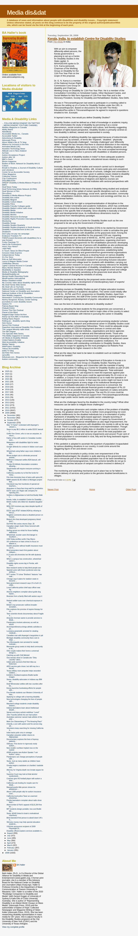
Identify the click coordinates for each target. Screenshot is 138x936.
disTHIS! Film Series (11, 353)
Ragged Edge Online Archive (14, 314)
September (12, 423)
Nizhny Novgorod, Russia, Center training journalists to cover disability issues (19, 300)
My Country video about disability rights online (21, 282)
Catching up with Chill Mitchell (18, 655)
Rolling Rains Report (11, 319)
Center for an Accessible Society (16, 172)
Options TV (7, 304)
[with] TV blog (8, 351)
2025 (7, 371)
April (9, 843)
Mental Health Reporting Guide (15, 276)
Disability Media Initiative (12, 212)
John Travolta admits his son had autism (22, 715)
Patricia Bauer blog (10, 306)
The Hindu (58, 42)
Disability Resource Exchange (15, 217)
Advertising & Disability (12, 138)
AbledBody (6, 132)
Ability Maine (7, 129)
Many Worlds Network (11, 268)
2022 (7, 379)
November (11, 418)
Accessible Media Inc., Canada (15, 134)
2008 (7, 853)
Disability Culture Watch (12, 202)
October (10, 420)
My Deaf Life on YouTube (12, 287)
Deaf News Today (9, 187)
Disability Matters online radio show (17, 208)
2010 (7, 410)
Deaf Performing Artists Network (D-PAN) (19, 189)
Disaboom (6, 231)
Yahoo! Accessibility (10, 348)
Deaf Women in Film (10, 191)
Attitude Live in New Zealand (14, 151)
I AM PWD (6, 248)
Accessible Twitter (9, 136)
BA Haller (21, 865)
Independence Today (11, 255)
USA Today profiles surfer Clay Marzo (21, 539)
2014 (7, 400)
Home (92, 489)
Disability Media (8, 210)
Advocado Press (9, 140)
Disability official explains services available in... (25, 831)
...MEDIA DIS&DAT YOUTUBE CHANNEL (20, 125)
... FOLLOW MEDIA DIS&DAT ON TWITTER (21, 123)
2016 (7, 395)
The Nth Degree (9, 331)
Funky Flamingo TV (10, 242)
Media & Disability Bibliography (15, 272)
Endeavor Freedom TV (11, 236)
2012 (7, 405)
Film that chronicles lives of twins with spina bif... (25, 477)
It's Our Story (7, 257)
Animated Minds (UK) (11, 146)
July (9, 836)
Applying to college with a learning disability (23, 697)
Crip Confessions (9, 178)
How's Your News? (10, 246)
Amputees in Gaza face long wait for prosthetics (25, 488)
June (9, 838)
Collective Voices (9, 176)
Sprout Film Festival (10, 325)
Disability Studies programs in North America (21, 227)
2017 (7, 392)
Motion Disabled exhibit (12, 280)
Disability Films (8, 204)
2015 (7, 397)
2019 (7, 387)
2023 (7, 376)
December (11, 415)
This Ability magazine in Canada (15, 336)
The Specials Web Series (12, 333)
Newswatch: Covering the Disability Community (22, 297)
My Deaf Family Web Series (14, 285)
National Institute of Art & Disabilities (17, 293)
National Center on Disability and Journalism (21, 291)
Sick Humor (7, 323)
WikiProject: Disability (11, 346)
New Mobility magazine (12, 295)
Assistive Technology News (13, 149)
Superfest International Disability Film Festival (21, 327)
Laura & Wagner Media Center (15, 261)
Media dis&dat (26, 12)
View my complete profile (13, 927)
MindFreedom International (13, 278)
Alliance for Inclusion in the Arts (15, 144)
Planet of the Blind (10, 312)
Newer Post (53, 489)
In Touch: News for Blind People (15, 251)
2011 (7, 408)
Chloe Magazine (9, 174)
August (10, 833)
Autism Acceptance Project (13, 155)
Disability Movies (9, 214)
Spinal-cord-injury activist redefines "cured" (23, 712)
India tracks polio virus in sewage (19, 733)
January (10, 850)
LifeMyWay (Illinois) (10, 263)
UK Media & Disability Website (15, 338)
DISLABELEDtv (8, 180)
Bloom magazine (9, 161)
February (11, 848)
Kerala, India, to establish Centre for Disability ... (25, 499)
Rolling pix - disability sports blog (16, 321)
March (10, 845)
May (9, 840)
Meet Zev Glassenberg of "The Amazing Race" (24, 721)
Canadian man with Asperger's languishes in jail (25, 635)
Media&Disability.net (10, 274)
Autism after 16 (8, 157)
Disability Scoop (9, 223)
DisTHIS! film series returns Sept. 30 (20, 524)
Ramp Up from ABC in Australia (15, 316)
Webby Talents (8, 344)
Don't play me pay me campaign (15, 234)
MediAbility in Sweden (11, 270)
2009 (7, 413)
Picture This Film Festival (12, 310)
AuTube (5, 153)
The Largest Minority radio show (15, 329)
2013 (7, 402)
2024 (7, 374)
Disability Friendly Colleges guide (16, 206)
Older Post (131, 489)
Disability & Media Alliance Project (16, 195)
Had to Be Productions (11, 244)
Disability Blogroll (9, 200)
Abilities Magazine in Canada (14, 127)
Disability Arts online (10, 197)
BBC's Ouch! (7, 159)
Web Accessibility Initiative (13, 342)
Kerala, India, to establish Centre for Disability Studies (86, 38)
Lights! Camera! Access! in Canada (17, 265)
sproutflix (6, 355)
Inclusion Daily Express (12, 253)
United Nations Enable (11, 340)
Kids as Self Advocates (12, 259)
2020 (7, 384)
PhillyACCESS (8, 308)
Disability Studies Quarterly (13, 225)
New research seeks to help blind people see (24, 568)
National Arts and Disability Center (16, 289)
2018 (7, 389)
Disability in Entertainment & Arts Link (18, 229)
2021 (7, 381)
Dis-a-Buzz (6, 193)
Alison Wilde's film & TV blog (14, 142)
